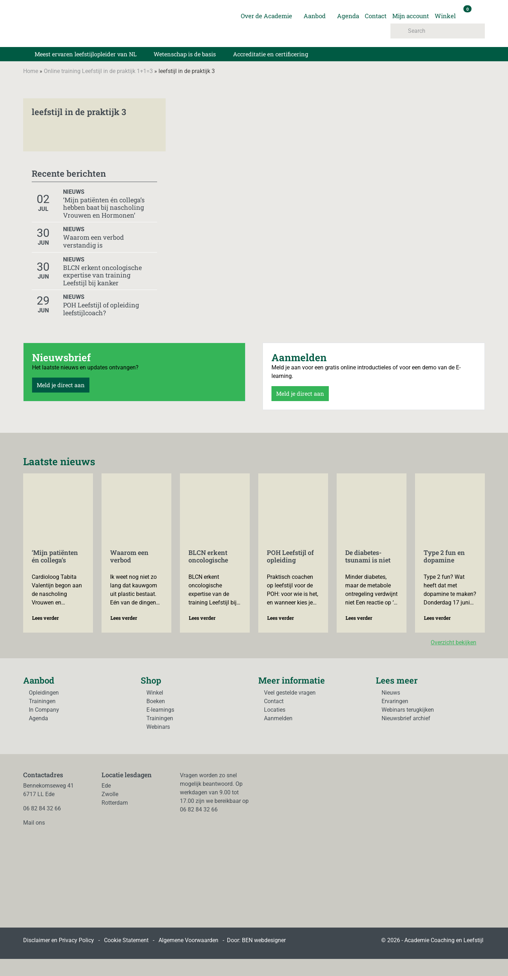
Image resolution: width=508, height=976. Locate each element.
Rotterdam (115, 802)
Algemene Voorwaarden (188, 940)
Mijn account (410, 16)
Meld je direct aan (61, 385)
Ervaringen (395, 701)
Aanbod (315, 16)
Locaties (274, 709)
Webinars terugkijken (408, 709)
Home (30, 71)
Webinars (158, 726)
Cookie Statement (126, 940)
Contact (376, 16)
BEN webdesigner (264, 940)
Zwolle (110, 794)
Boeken (155, 701)
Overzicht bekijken (458, 642)
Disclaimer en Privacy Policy (58, 940)
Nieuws (391, 692)
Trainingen (42, 701)
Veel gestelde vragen (290, 692)
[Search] (437, 31)
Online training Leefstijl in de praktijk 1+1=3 (98, 71)
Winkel (445, 16)
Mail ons (34, 822)
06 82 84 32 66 (42, 808)
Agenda (348, 16)
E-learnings (160, 709)
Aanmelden (278, 718)
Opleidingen (44, 692)
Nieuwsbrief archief (406, 718)
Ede (106, 785)
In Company (44, 709)
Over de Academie (266, 16)
